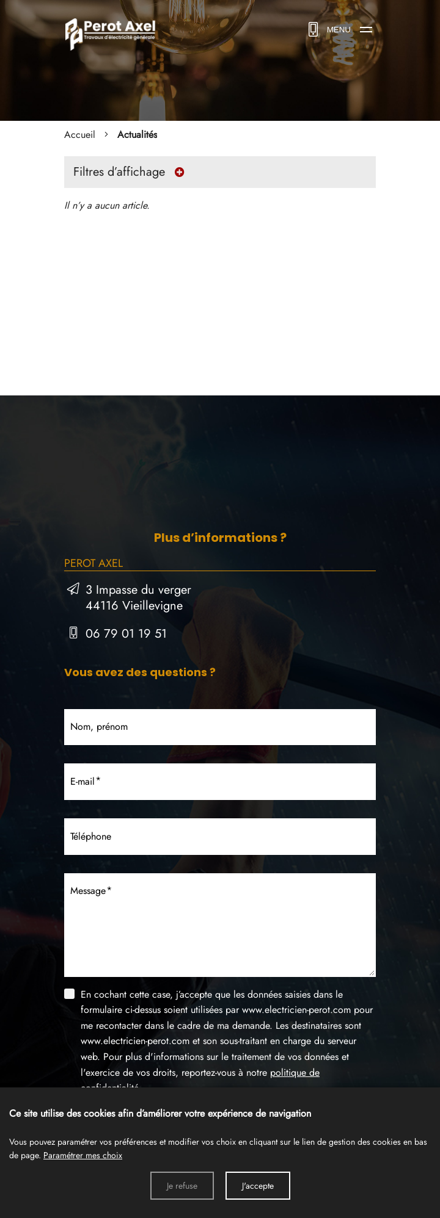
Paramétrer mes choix (82, 1155)
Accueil (79, 135)
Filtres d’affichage (132, 172)
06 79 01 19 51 (126, 634)
